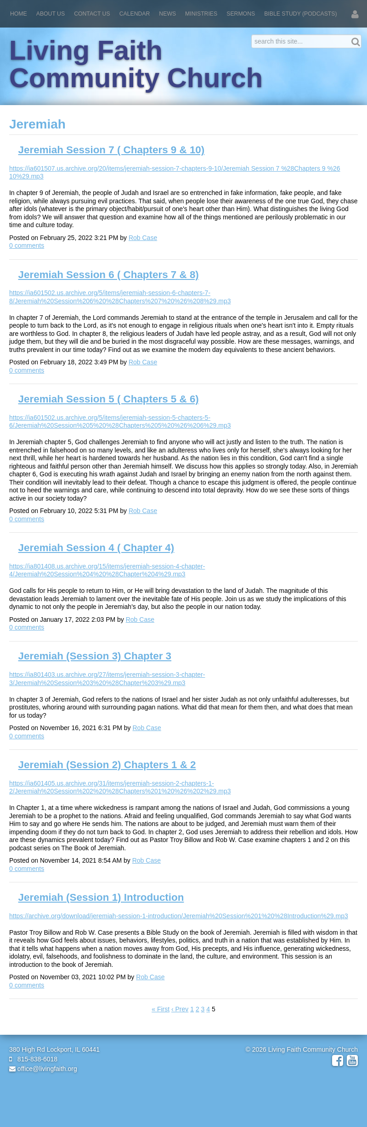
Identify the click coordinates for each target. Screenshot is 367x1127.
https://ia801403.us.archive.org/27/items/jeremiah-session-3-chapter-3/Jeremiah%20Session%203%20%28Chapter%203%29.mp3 (107, 678)
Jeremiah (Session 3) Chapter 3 (95, 656)
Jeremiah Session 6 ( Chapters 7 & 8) (108, 274)
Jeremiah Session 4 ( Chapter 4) (96, 547)
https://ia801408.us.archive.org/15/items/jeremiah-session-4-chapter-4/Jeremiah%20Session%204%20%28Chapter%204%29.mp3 (107, 570)
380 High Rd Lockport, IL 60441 (54, 1049)
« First (160, 1009)
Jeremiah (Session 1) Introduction (101, 897)
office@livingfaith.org (43, 1068)
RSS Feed (344, 139)
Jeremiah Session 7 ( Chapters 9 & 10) (111, 150)
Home (18, 14)
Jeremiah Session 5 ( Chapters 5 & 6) (108, 399)
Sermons (240, 14)
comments (26, 245)
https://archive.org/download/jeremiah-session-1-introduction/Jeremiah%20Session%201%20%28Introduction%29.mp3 (178, 916)
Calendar (134, 14)
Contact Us (92, 14)
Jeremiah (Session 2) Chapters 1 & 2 (107, 764)
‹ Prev (179, 1009)
